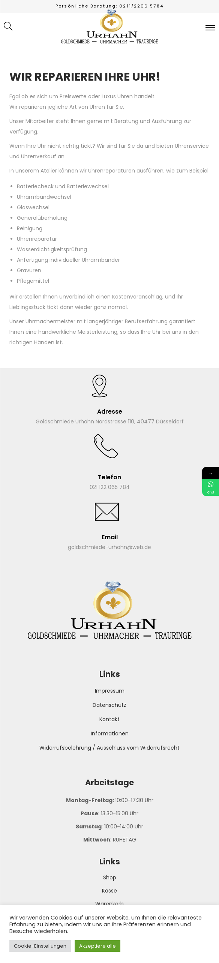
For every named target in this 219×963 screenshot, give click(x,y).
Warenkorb (109, 904)
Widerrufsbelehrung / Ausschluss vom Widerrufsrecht (109, 748)
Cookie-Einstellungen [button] (40, 946)
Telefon (109, 477)
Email (110, 537)
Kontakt (109, 719)
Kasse (109, 890)
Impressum (109, 690)
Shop (109, 877)
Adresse (109, 411)
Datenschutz (109, 705)
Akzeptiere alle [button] (97, 946)
